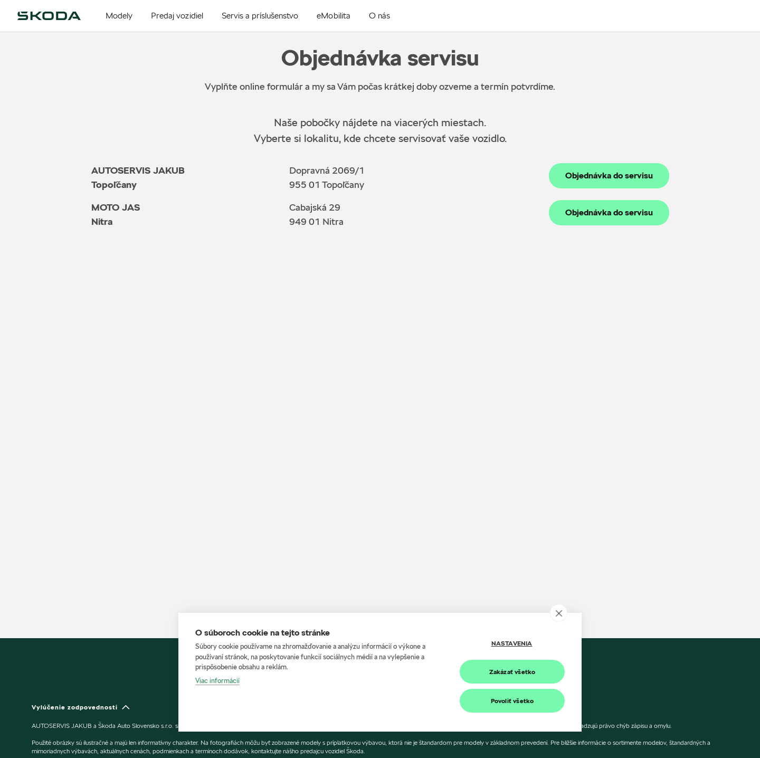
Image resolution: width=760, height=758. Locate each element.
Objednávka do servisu (609, 175)
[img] (49, 15)
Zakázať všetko (512, 672)
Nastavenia (512, 643)
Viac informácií (217, 680)
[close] (558, 613)
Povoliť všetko (512, 701)
